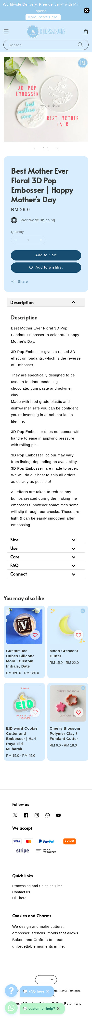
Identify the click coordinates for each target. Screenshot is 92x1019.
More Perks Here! (43, 17)
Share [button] (19, 281)
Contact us (21, 892)
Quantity (17, 232)
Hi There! (20, 898)
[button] (6, 31)
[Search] (80, 44)
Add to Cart (46, 255)
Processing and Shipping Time (37, 886)
